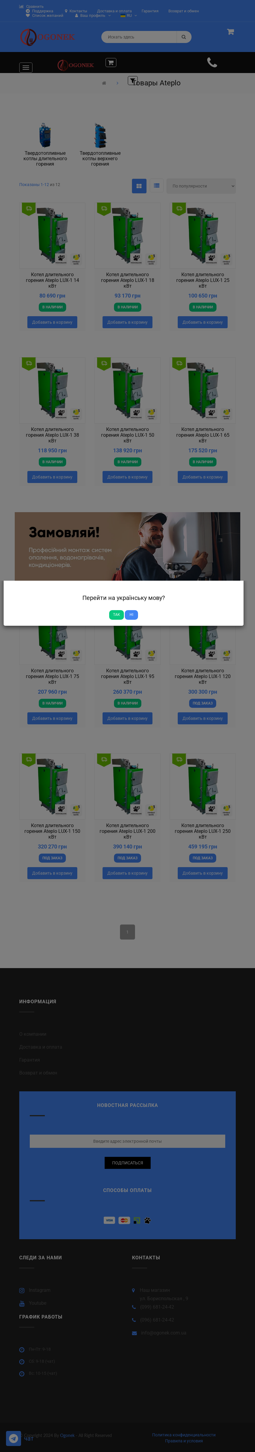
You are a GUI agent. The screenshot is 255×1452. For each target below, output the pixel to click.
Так (116, 615)
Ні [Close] (131, 615)
